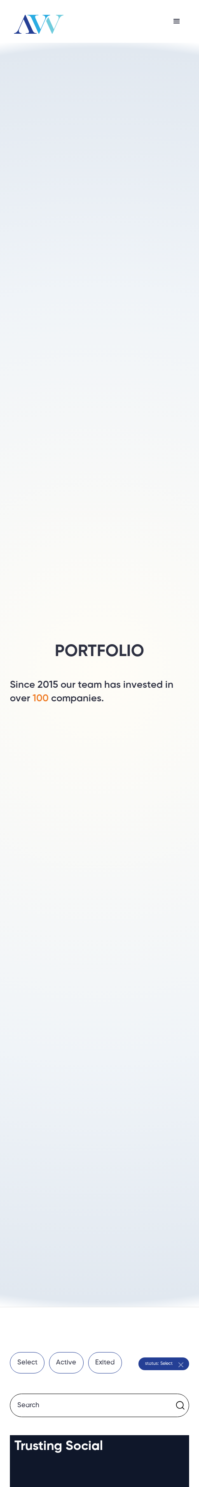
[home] (36, 21)
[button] (176, 21)
